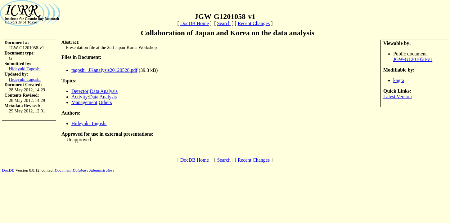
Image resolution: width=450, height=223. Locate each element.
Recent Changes (254, 23)
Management (84, 102)
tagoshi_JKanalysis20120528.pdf (104, 70)
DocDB (8, 170)
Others (105, 102)
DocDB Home (194, 23)
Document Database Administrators (84, 170)
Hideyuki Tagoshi (25, 68)
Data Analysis (104, 91)
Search (224, 23)
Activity (79, 96)
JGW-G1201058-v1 (412, 59)
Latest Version (397, 96)
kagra (398, 80)
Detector (79, 91)
